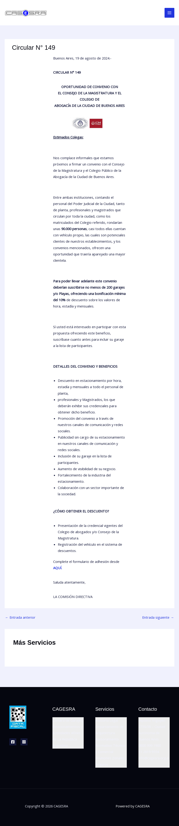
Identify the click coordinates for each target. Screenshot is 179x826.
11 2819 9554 (148, 751)
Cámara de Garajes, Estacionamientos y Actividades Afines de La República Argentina (67, 733)
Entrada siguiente (158, 617)
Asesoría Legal (106, 720)
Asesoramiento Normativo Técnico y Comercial (110, 745)
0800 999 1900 (149, 745)
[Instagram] (24, 741)
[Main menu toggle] (169, 13)
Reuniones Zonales (109, 758)
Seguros (101, 764)
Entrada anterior (20, 617)
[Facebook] (12, 741)
